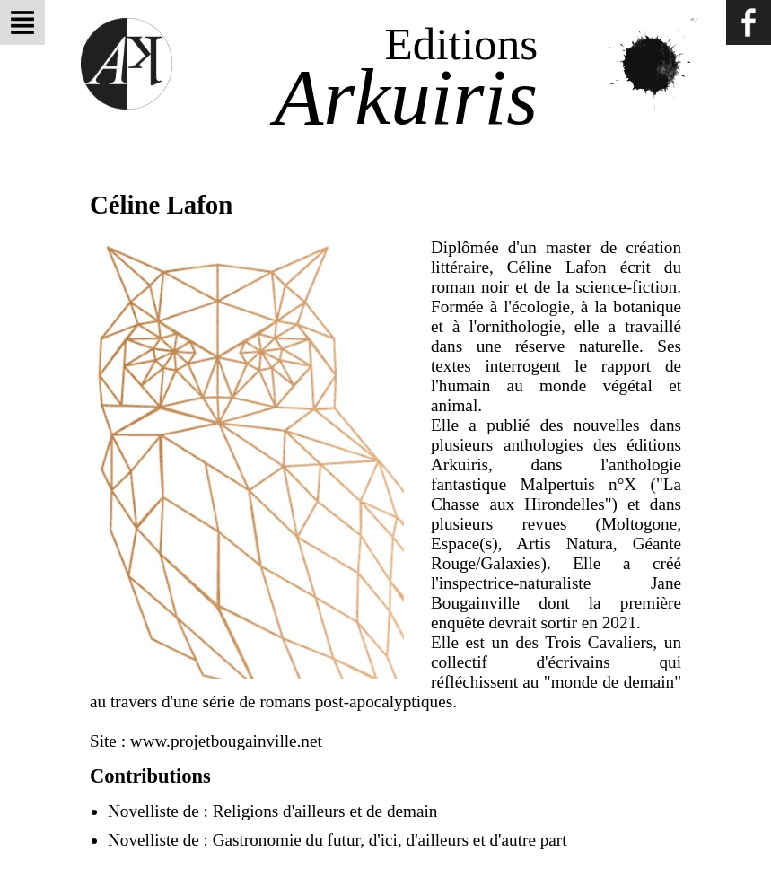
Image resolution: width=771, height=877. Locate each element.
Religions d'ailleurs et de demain (325, 811)
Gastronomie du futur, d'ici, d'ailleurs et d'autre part (390, 839)
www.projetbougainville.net (226, 741)
